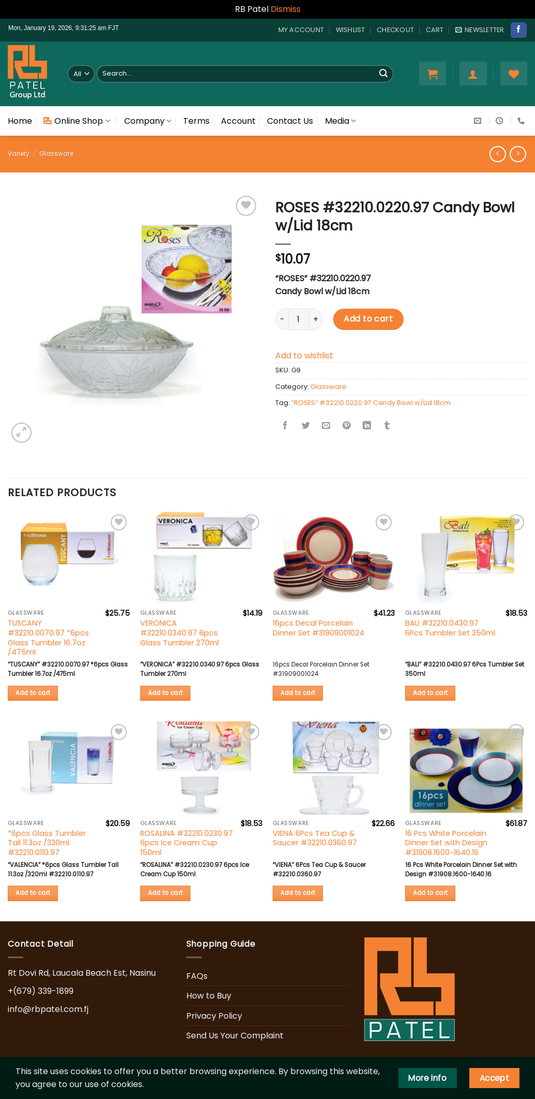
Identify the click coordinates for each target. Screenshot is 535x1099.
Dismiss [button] (286, 9)
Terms (196, 121)
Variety (18, 153)
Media (340, 121)
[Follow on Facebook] (518, 30)
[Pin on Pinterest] (346, 426)
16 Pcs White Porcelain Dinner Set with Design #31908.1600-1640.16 (446, 843)
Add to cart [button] (33, 693)
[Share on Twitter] (305, 426)
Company (147, 121)
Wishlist (350, 29)
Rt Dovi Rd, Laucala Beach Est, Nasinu (82, 973)
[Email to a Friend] (326, 426)
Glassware (56, 153)
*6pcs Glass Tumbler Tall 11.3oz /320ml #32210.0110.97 (47, 843)
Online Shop (76, 121)
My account (301, 29)
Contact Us (290, 121)
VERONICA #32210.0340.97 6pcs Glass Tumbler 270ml (179, 632)
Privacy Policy (214, 1016)
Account (238, 121)
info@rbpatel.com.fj (48, 1009)
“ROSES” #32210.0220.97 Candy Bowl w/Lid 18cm (371, 402)
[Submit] (383, 73)
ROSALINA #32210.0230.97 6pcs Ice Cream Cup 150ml (186, 843)
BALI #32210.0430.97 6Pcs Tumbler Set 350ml (450, 628)
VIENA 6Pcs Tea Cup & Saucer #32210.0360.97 (315, 838)
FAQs (196, 976)
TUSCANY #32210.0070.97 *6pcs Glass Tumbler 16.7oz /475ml (48, 637)
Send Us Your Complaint (235, 1036)
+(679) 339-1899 (40, 991)
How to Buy (208, 996)
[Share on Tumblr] (387, 426)
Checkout (395, 29)
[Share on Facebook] (285, 426)
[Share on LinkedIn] (367, 426)
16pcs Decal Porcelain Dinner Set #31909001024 (318, 628)
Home (20, 121)
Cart (435, 29)
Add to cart (368, 319)
